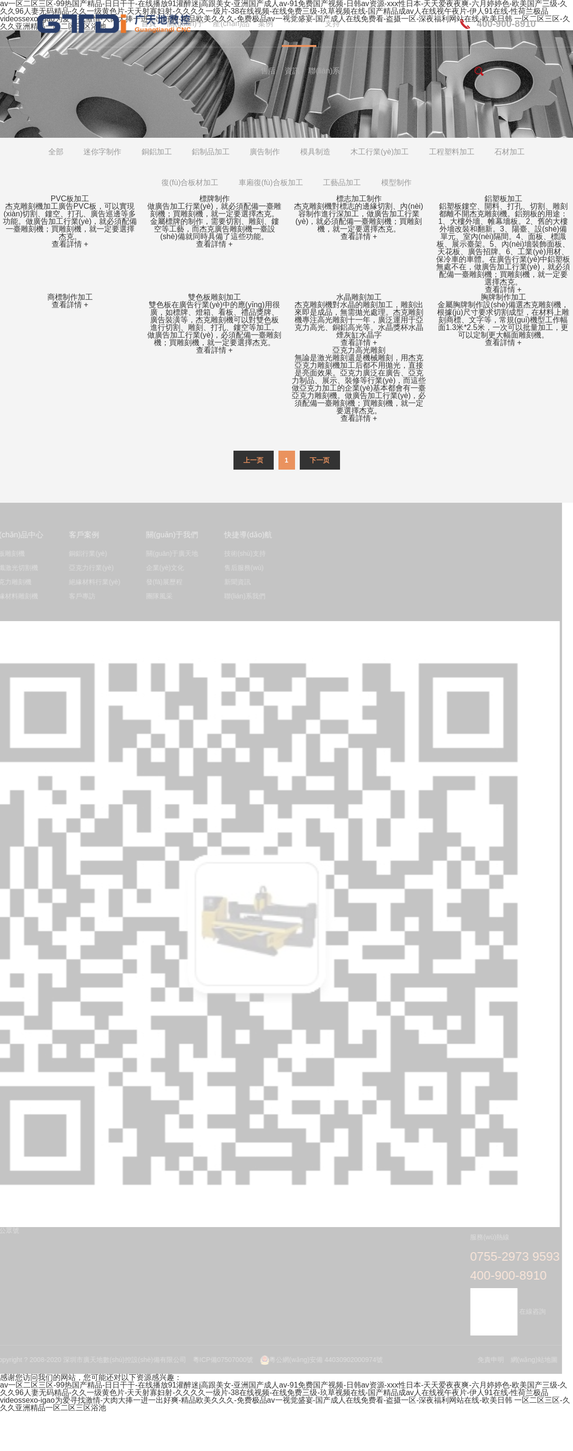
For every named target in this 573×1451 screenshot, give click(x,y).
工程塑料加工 (452, 152)
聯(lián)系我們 (241, 596)
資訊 (292, 71)
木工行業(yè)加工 (379, 152)
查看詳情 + (70, 244)
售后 (268, 71)
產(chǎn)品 (231, 23)
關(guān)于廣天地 (169, 553)
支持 (332, 23)
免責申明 (488, 1359)
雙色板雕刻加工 (214, 297)
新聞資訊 (234, 582)
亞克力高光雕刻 (358, 350)
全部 (55, 152)
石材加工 (509, 152)
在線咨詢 (505, 1311)
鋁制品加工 (211, 152)
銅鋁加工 (157, 152)
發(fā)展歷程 (161, 582)
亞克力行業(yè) (88, 567)
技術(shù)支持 (242, 553)
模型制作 (396, 182)
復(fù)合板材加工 (189, 182)
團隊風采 (156, 596)
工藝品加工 (342, 182)
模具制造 (315, 152)
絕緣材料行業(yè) (91, 582)
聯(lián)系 (324, 71)
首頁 (148, 23)
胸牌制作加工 (503, 297)
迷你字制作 (102, 152)
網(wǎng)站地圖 (530, 1359)
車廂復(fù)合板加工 (271, 182)
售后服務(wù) (240, 567)
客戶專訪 (79, 596)
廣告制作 (265, 152)
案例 (265, 23)
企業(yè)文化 (162, 567)
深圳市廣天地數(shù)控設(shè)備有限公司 (82, 23)
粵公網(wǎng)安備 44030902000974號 (318, 1359)
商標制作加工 (70, 297)
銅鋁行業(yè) (85, 553)
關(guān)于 (185, 23)
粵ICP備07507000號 (219, 1359)
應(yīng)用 (299, 23)
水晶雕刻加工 (359, 297)
